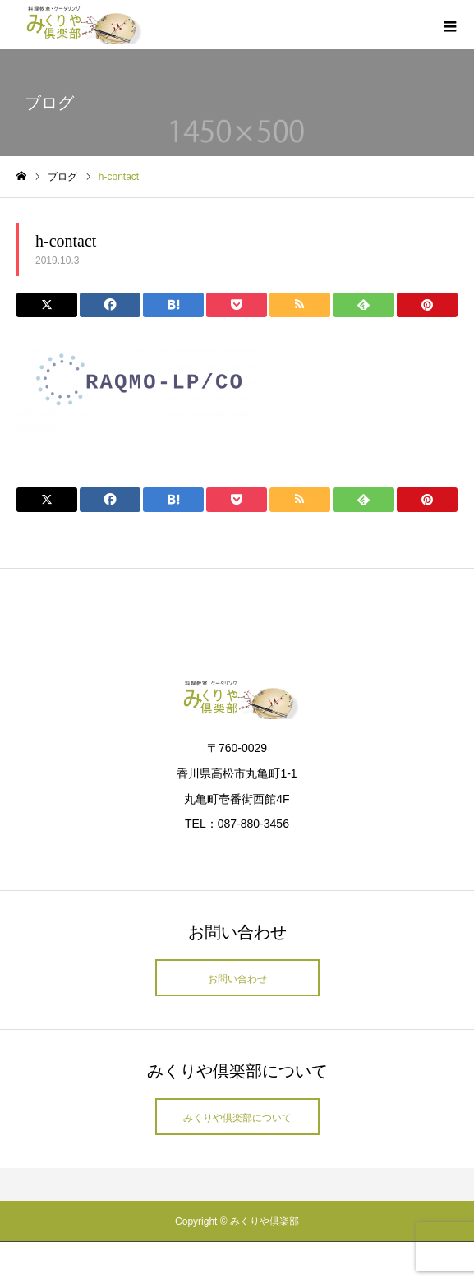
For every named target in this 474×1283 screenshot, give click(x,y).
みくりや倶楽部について (237, 1118)
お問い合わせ (237, 979)
